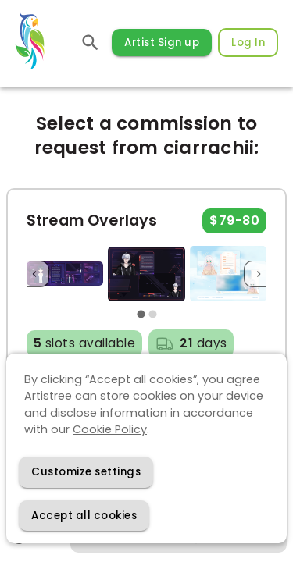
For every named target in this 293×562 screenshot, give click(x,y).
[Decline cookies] (86, 472)
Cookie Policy (110, 429)
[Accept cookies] (84, 515)
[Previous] (34, 273)
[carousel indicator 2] (153, 315)
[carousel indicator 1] (141, 315)
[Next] (259, 273)
